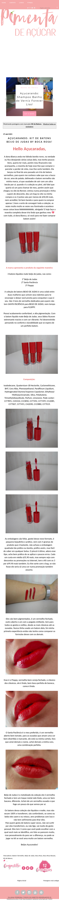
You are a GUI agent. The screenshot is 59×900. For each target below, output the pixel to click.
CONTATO (12, 2)
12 (45, 865)
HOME (4, 2)
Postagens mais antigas (51, 881)
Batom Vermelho (18, 856)
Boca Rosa (38, 856)
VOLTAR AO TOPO (45, 899)
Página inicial (21, 881)
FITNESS (30, 2)
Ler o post (29, 114)
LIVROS (21, 2)
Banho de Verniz (29, 87)
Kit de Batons (7, 858)
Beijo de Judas (30, 856)
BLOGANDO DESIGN (30, 899)
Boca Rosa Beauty (49, 856)
